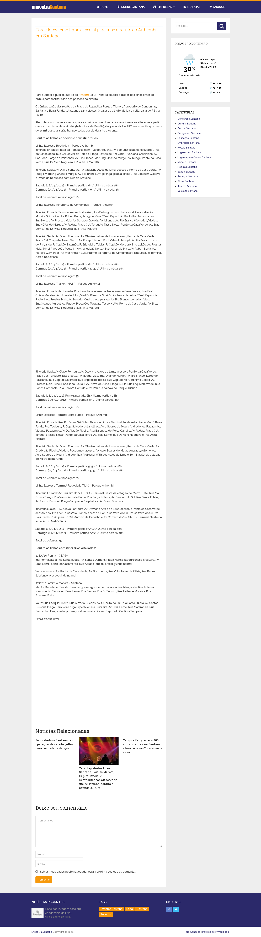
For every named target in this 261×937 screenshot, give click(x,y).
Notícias (191, 7)
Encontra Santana (41, 931)
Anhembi (84, 94)
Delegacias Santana (189, 133)
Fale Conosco (192, 931)
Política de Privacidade (215, 931)
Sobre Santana (131, 7)
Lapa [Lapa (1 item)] (129, 908)
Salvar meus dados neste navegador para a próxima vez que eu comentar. (88, 871)
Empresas (162, 7)
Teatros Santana (187, 186)
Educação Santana (188, 138)
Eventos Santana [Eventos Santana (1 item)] (111, 908)
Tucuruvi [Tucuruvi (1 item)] (105, 913)
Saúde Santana (186, 171)
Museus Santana (187, 162)
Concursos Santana (189, 118)
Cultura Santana (187, 123)
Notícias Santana (187, 166)
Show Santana (186, 181)
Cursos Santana (187, 128)
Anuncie (217, 7)
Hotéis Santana (186, 147)
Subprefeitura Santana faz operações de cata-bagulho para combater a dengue (53, 744)
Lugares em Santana (189, 152)
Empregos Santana (189, 142)
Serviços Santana (188, 176)
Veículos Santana (188, 191)
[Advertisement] (98, 69)
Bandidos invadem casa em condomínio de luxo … (63, 910)
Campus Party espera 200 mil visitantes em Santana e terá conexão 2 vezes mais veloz (142, 745)
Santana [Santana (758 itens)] (142, 908)
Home (103, 7)
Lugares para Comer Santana (194, 157)
